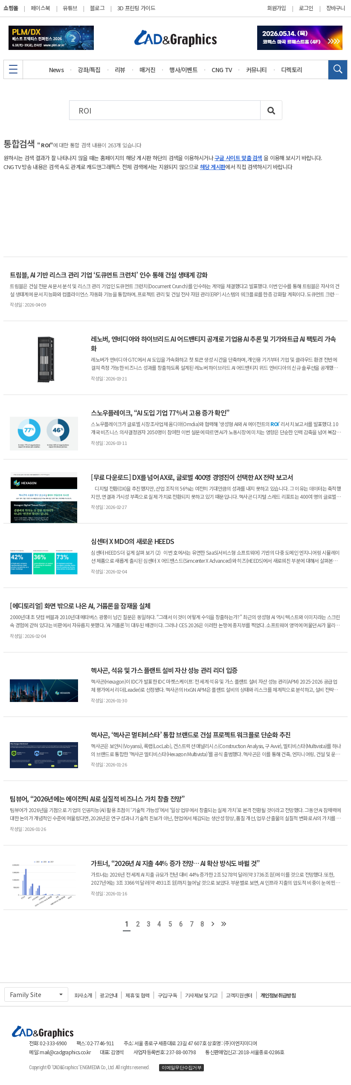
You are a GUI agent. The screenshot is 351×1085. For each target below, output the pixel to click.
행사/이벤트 (183, 69)
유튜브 (70, 8)
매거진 (147, 69)
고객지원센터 (239, 995)
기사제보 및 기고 (201, 995)
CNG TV (222, 69)
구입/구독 (167, 995)
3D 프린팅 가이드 (136, 8)
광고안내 (108, 995)
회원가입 (276, 8)
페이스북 (40, 8)
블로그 (97, 8)
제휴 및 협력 (137, 995)
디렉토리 (291, 69)
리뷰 (120, 69)
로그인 (306, 8)
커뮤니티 (256, 69)
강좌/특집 (89, 69)
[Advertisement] (175, 214)
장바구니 (335, 8)
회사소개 (83, 995)
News (56, 69)
